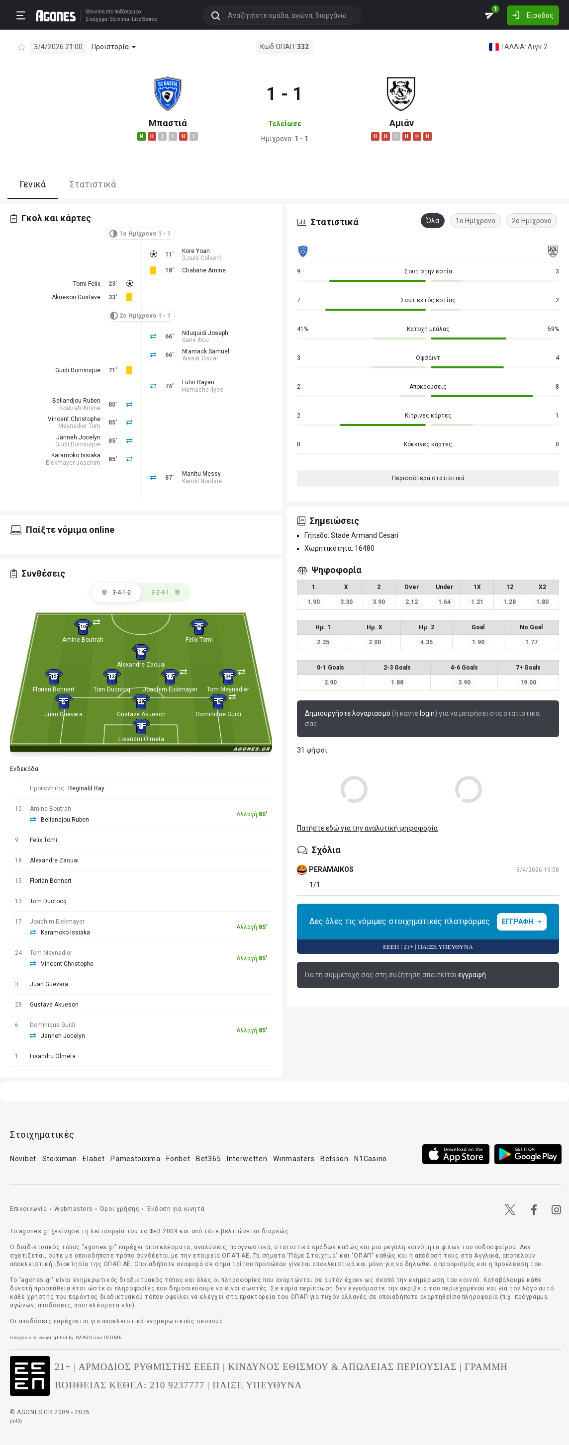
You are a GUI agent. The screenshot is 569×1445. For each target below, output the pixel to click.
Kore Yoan (196, 251)
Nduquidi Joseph (205, 333)
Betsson (334, 1159)
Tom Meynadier (228, 689)
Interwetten (247, 1159)
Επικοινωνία (28, 1208)
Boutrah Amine (79, 408)
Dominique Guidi (218, 714)
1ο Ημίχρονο (475, 221)
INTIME (113, 1337)
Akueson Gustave (76, 297)
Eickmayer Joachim (73, 462)
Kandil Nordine (202, 481)
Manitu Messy (201, 473)
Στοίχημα (96, 19)
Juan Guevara (63, 714)
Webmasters (73, 1208)
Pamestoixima (135, 1159)
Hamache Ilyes (202, 389)
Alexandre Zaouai (141, 664)
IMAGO (84, 1337)
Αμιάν (401, 123)
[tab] (166, 592)
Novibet (23, 1159)
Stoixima (95, 11)
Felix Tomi (199, 639)
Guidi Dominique (77, 370)
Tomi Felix (86, 283)
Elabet (93, 1159)
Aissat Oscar (200, 358)
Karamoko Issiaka (75, 455)
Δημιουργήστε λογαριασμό (347, 713)
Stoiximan (59, 1159)
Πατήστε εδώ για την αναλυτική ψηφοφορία (367, 828)
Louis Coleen (202, 258)
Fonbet (178, 1159)
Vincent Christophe (74, 419)
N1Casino (370, 1159)
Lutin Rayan (198, 382)
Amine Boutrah (82, 639)
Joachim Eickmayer (170, 689)
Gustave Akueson (141, 714)
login (427, 713)
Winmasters (293, 1159)
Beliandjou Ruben (76, 400)
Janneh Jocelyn (78, 437)
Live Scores (144, 19)
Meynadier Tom (79, 426)
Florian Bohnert (54, 689)
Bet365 (208, 1159)
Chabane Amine (204, 270)
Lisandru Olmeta (141, 739)
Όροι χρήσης (120, 1208)
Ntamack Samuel (205, 351)
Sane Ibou (195, 340)
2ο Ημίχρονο (532, 221)
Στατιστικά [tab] (93, 184)
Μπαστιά (168, 123)
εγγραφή (472, 975)
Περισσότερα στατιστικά (428, 478)
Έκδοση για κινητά (175, 1208)
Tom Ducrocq (112, 689)
